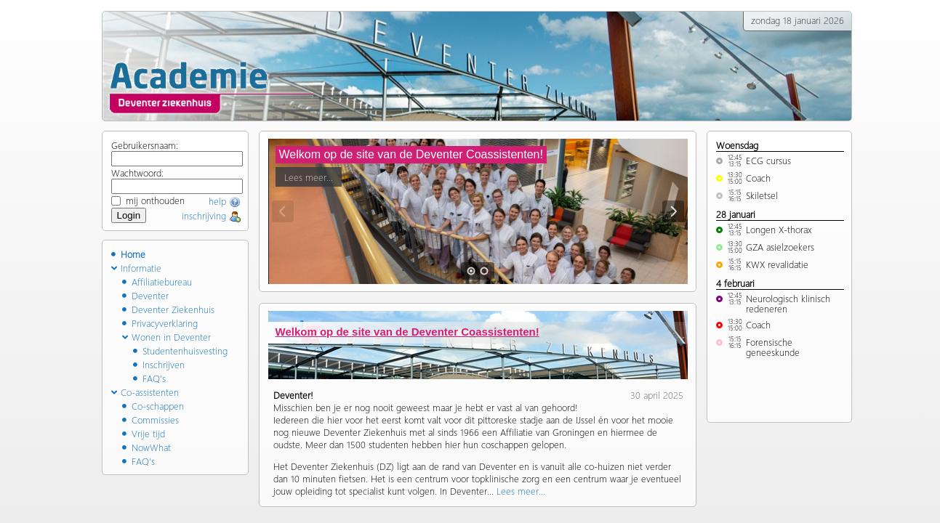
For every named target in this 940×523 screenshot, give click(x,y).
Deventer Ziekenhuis (168, 309)
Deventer (145, 295)
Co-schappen (153, 406)
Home (128, 254)
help (225, 201)
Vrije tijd (143, 433)
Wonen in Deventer (166, 337)
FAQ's (149, 378)
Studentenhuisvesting (180, 350)
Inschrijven (159, 364)
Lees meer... (308, 175)
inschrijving (211, 215)
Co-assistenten (145, 392)
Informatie (136, 268)
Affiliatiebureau (157, 281)
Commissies (150, 419)
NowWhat (146, 447)
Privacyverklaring (160, 323)
